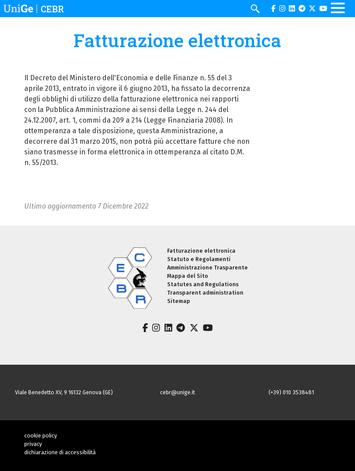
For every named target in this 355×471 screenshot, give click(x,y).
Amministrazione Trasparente (207, 267)
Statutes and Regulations (203, 284)
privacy (33, 444)
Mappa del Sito (187, 276)
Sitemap (178, 301)
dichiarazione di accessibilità (60, 452)
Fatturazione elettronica (201, 250)
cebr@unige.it (177, 392)
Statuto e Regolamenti (199, 259)
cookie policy (40, 435)
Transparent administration (205, 292)
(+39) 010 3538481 (291, 392)
